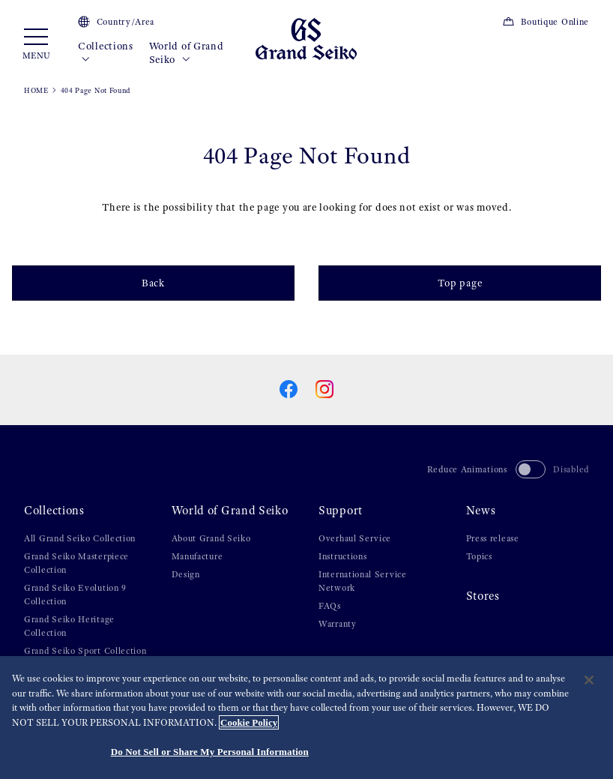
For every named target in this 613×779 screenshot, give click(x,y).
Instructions (342, 556)
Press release (492, 538)
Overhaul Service (354, 538)
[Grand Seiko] (306, 38)
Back (153, 282)
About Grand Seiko (211, 538)
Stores (483, 596)
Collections (105, 53)
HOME (36, 90)
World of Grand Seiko (186, 53)
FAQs (329, 606)
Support (340, 510)
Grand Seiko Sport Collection (85, 651)
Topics (479, 556)
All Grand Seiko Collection (80, 538)
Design (186, 574)
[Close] (589, 680)
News (481, 510)
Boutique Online (545, 22)
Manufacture (197, 556)
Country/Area (116, 22)
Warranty (337, 624)
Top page (460, 282)
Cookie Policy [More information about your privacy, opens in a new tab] (248, 722)
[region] (306, 717)
